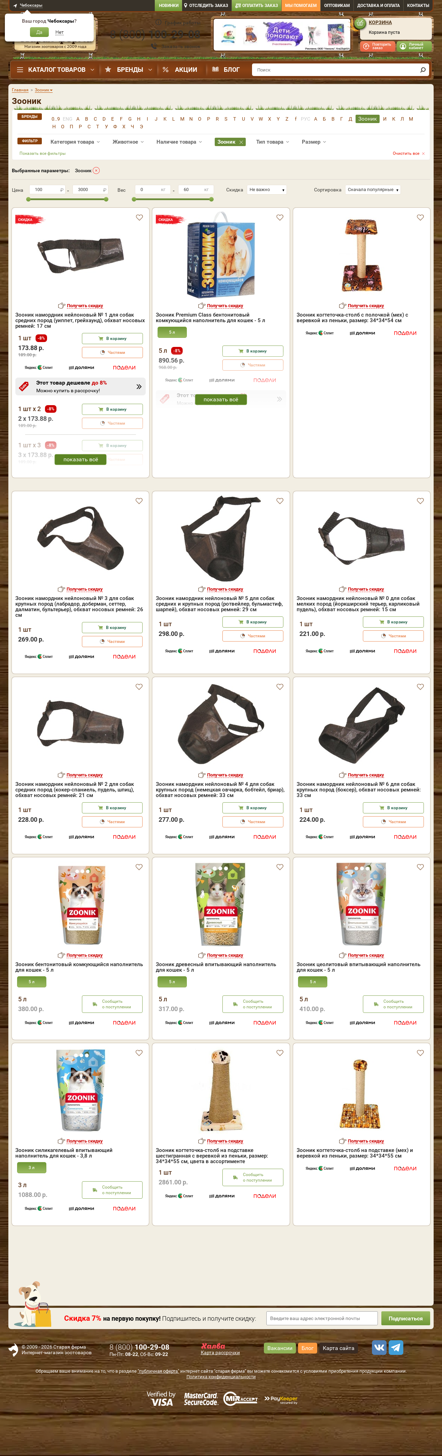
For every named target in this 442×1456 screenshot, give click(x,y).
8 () (155, 34)
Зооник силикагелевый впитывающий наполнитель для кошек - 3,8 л (64, 1193)
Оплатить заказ (260, 5)
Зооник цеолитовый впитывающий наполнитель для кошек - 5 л (358, 1007)
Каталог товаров (56, 69)
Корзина (380, 22)
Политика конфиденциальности (221, 1416)
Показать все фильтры (43, 153)
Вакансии (279, 1388)
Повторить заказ (381, 46)
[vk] (378, 1387)
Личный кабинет (416, 46)
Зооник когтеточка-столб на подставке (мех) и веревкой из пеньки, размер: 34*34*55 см (355, 1193)
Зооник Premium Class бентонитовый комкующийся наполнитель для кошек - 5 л (210, 317)
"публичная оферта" (158, 1411)
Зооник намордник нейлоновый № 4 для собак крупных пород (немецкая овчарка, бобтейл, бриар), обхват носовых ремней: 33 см (220, 829)
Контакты (418, 5)
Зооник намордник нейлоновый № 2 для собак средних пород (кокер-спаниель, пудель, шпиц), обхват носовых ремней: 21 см (74, 829)
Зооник (83, 170)
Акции (186, 69)
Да (39, 32)
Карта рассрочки (220, 1392)
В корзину (116, 338)
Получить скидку (85, 305)
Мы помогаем (301, 5)
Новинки (168, 5)
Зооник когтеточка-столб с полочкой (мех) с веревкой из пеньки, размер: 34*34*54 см (352, 317)
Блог (232, 69)
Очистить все (406, 153)
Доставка (378, 5)
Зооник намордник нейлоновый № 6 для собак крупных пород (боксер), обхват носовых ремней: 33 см (359, 829)
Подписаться (406, 1358)
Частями (116, 352)
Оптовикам (337, 5)
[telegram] (395, 1387)
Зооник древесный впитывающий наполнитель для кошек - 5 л (216, 1007)
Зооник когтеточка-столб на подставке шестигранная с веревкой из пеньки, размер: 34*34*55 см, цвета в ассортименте (212, 1196)
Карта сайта (339, 1388)
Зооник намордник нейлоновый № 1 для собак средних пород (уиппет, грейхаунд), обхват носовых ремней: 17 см (80, 320)
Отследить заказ (208, 5)
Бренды (130, 69)
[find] (423, 69)
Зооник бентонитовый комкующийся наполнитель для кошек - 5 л (79, 1007)
